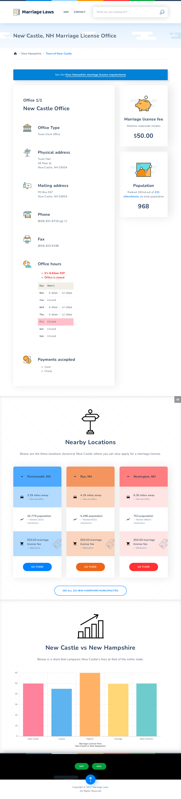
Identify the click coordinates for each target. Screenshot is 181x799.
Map (66, 12)
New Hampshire (31, 53)
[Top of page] (90, 780)
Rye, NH (86, 477)
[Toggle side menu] (177, 399)
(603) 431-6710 (48, 221)
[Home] (15, 53)
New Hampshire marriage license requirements (95, 75)
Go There (37, 566)
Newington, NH (145, 477)
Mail (99, 766)
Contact (80, 12)
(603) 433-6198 (48, 246)
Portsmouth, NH (39, 477)
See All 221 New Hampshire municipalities (90, 590)
